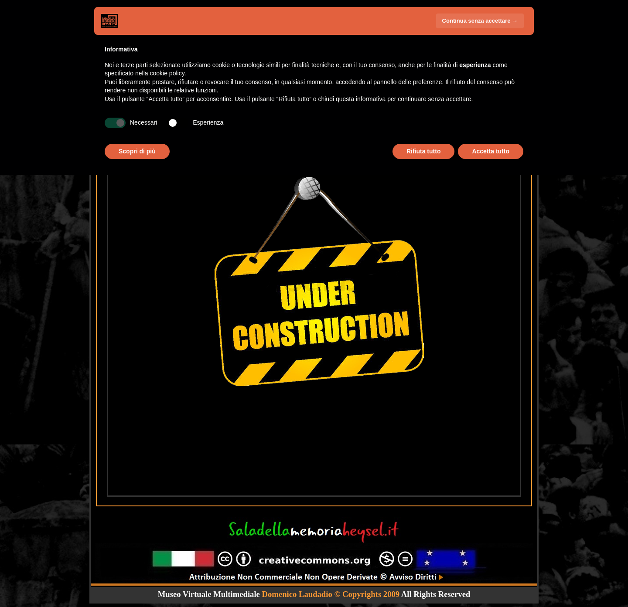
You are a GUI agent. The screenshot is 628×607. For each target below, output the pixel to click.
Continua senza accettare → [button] (480, 20)
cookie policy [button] (167, 73)
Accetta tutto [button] (490, 151)
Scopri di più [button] (137, 151)
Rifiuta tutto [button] (423, 151)
